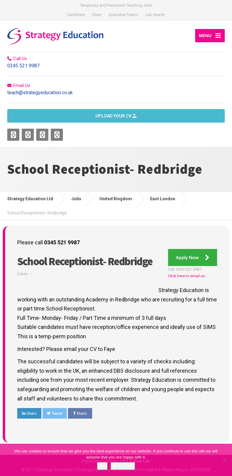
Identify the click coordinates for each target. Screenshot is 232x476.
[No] (224, 460)
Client (97, 14)
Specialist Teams (123, 14)
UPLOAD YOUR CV (116, 116)
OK (102, 466)
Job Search (155, 14)
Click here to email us (186, 276)
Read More (122, 466)
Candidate (76, 14)
